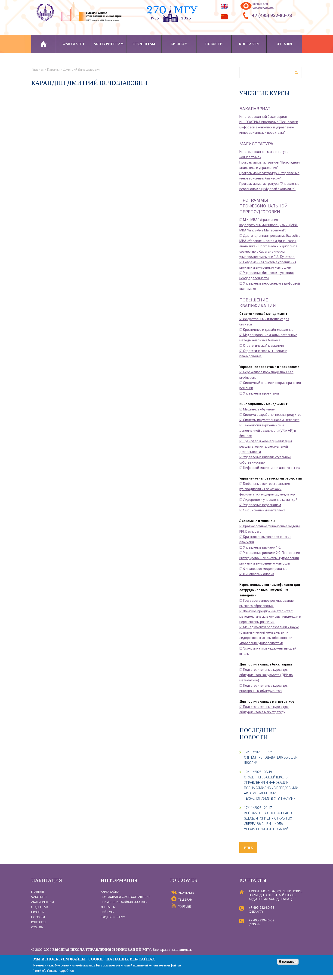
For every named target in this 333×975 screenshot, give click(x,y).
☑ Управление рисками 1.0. (260, 547)
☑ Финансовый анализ (256, 574)
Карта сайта (110, 891)
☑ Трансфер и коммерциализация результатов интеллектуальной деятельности (265, 446)
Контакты (249, 44)
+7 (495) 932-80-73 (272, 15)
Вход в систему (113, 917)
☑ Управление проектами (259, 393)
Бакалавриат (255, 108)
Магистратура (256, 143)
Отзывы (284, 44)
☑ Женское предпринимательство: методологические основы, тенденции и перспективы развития (270, 616)
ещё (248, 847)
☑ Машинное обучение (257, 409)
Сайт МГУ (107, 912)
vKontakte (186, 892)
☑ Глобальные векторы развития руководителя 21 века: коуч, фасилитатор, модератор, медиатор (267, 489)
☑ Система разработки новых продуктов (270, 414)
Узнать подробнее (60, 970)
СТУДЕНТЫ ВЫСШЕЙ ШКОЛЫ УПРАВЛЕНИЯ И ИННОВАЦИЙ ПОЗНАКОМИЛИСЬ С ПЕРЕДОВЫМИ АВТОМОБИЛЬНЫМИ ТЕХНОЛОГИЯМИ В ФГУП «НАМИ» (271, 787)
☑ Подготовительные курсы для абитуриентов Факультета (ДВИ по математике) (266, 675)
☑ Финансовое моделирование (263, 569)
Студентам (144, 44)
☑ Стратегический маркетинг (261, 345)
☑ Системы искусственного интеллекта (269, 420)
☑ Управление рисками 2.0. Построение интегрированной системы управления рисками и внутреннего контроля (269, 558)
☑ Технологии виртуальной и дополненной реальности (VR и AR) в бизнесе (267, 430)
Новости (214, 44)
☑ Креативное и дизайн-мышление (266, 329)
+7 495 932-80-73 (261, 907)
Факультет (73, 44)
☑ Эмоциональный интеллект (262, 510)
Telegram (185, 899)
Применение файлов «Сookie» (124, 902)
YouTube (184, 906)
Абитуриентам (109, 44)
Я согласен (287, 961)
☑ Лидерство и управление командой (268, 499)
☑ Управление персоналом (260, 505)
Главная (43, 44)
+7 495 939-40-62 (261, 920)
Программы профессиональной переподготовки (263, 205)
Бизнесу (178, 44)
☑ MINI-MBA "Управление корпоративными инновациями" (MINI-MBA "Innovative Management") (268, 225)
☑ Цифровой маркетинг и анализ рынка (269, 468)
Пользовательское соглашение (125, 897)
